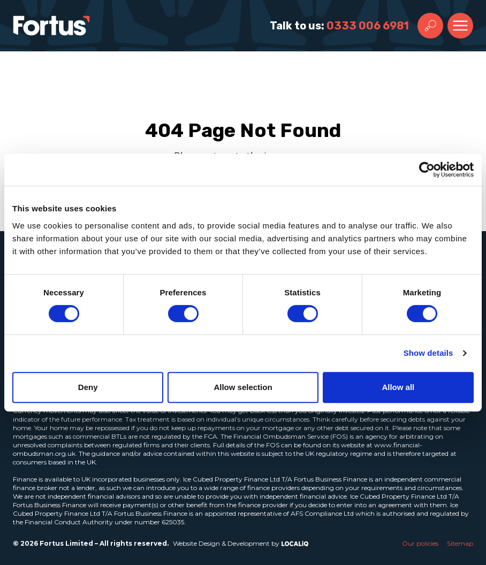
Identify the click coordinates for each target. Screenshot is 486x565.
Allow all (398, 387)
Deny (88, 387)
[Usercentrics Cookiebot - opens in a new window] (427, 170)
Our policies (420, 543)
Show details (428, 352)
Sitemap (460, 543)
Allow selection (243, 387)
